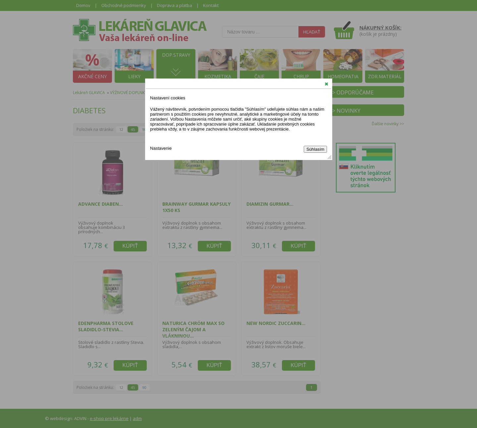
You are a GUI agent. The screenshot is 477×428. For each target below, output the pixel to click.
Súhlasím (315, 149)
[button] (326, 83)
